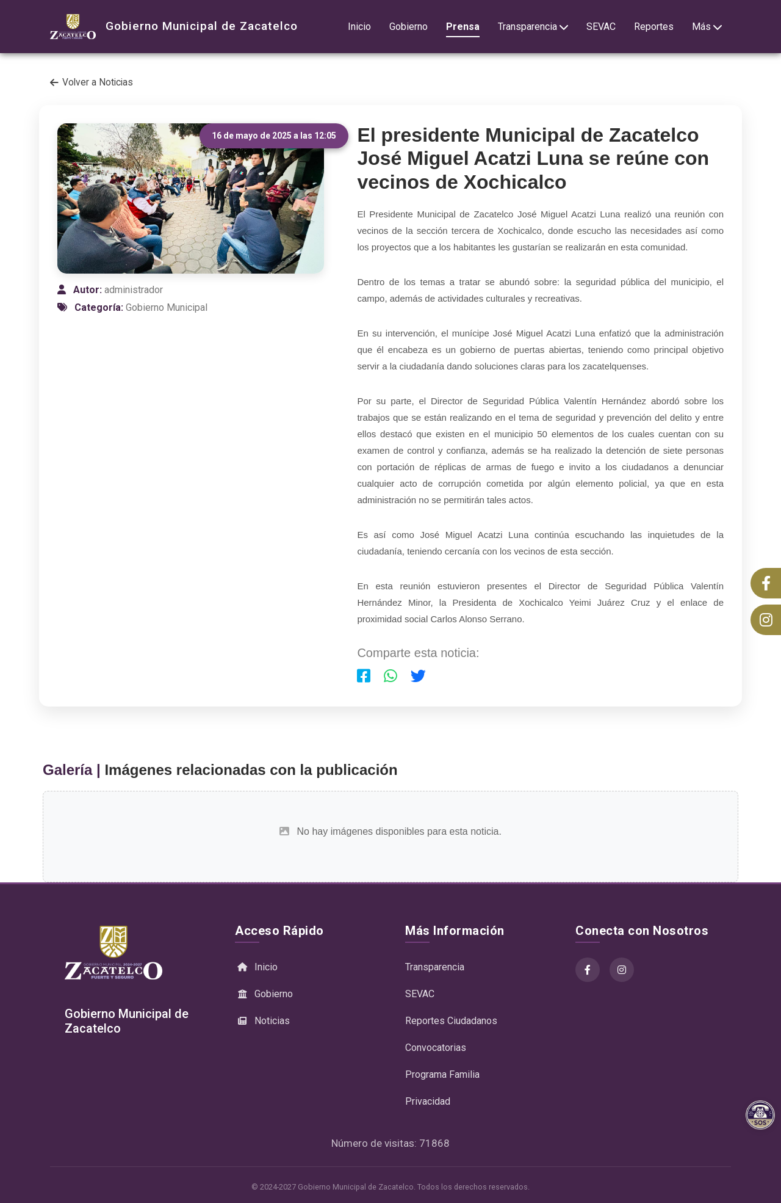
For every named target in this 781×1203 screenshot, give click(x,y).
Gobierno (408, 26)
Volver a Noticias (91, 82)
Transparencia (434, 967)
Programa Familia (442, 1074)
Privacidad (427, 1101)
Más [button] (707, 26)
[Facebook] (587, 970)
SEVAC (601, 26)
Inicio (359, 26)
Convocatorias (435, 1047)
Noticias (262, 1021)
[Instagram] (622, 970)
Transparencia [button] (533, 26)
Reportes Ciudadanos (451, 1021)
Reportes (654, 26)
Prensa (463, 26)
